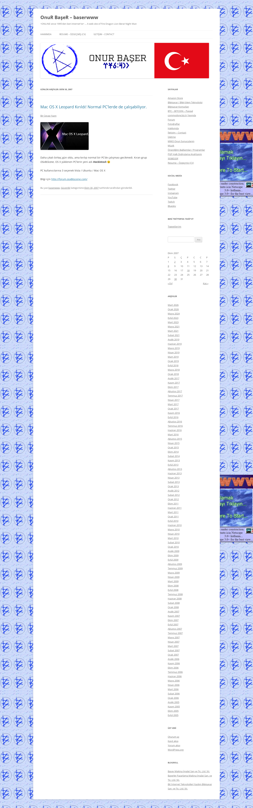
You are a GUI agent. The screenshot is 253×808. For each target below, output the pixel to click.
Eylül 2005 (173, 715)
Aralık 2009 (173, 551)
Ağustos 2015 (175, 438)
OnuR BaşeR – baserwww (69, 17)
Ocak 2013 (173, 486)
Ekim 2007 (173, 620)
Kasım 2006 (174, 663)
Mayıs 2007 (174, 637)
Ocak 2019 (173, 361)
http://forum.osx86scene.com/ (69, 179)
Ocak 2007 (173, 654)
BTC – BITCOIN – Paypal (180, 111)
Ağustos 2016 (175, 421)
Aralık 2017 (173, 378)
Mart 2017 (173, 404)
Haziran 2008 (175, 598)
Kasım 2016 (174, 413)
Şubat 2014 (174, 456)
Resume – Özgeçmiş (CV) (72, 34)
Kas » (205, 283)
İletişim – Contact (104, 34)
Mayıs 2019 (174, 348)
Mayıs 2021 (174, 326)
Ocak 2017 (173, 408)
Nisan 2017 (173, 400)
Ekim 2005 (173, 710)
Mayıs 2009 (174, 572)
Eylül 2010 (173, 520)
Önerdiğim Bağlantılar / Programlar (186, 149)
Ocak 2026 (173, 309)
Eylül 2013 (173, 464)
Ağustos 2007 (175, 628)
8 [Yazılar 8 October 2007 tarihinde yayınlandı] (168, 266)
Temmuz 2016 (175, 425)
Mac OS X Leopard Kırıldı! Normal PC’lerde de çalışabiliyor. (93, 106)
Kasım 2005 (174, 706)
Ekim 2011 (173, 503)
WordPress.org (176, 749)
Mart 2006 (173, 689)
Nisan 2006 (173, 685)
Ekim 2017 (173, 387)
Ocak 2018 (173, 374)
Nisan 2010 (173, 533)
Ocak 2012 (173, 499)
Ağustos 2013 (175, 469)
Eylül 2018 (173, 365)
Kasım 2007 (174, 615)
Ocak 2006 (173, 698)
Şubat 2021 (174, 335)
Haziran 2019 (175, 343)
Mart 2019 (173, 356)
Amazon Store (175, 98)
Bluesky (172, 206)
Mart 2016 (173, 434)
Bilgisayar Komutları (178, 106)
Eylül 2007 (173, 624)
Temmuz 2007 (175, 633)
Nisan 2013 (173, 477)
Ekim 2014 (173, 451)
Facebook (173, 184)
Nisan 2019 (173, 352)
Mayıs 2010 (174, 529)
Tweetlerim (174, 226)
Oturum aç (173, 736)
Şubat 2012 (174, 495)
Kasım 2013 (174, 460)
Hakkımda (45, 34)
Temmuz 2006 (175, 672)
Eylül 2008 (173, 590)
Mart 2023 (173, 322)
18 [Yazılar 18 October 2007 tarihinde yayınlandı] (188, 270)
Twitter (171, 188)
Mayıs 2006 (174, 680)
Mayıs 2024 (174, 313)
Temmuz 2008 (175, 594)
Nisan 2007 (173, 641)
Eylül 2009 (173, 559)
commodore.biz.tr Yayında (182, 115)
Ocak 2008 (173, 607)
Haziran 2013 (175, 473)
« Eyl (170, 283)
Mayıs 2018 (174, 369)
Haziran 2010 (175, 525)
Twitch (171, 201)
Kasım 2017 (174, 382)
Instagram (173, 193)
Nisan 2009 (173, 577)
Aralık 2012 (173, 490)
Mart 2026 (173, 305)
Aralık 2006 (173, 659)
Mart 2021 (173, 330)
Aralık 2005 (173, 702)
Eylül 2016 (173, 417)
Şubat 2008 (174, 603)
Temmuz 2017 (175, 395)
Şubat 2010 (174, 542)
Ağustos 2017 (175, 391)
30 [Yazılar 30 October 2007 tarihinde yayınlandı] (175, 279)
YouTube (172, 197)
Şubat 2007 (174, 650)
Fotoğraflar (174, 124)
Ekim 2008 (173, 585)
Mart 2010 (173, 538)
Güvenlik (65, 187)
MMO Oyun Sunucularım (181, 141)
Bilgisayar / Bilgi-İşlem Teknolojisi (185, 102)
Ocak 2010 (173, 546)
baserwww (54, 187)
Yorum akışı (174, 745)
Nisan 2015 (173, 443)
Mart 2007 (173, 646)
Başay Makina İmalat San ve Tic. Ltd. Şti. (189, 771)
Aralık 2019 (173, 339)
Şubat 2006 (174, 693)
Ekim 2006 (173, 667)
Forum (171, 119)
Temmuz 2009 (175, 568)
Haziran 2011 (175, 508)
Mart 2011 (173, 512)
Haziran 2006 (175, 676)
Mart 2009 (173, 581)
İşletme (172, 137)
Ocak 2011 (173, 516)
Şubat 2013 (174, 482)
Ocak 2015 (173, 447)
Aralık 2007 (173, 611)
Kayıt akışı (173, 741)
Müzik (171, 145)
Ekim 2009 (173, 555)
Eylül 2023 (173, 318)
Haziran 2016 (175, 430)
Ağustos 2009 (175, 564)
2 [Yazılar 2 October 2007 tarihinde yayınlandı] (174, 261)
